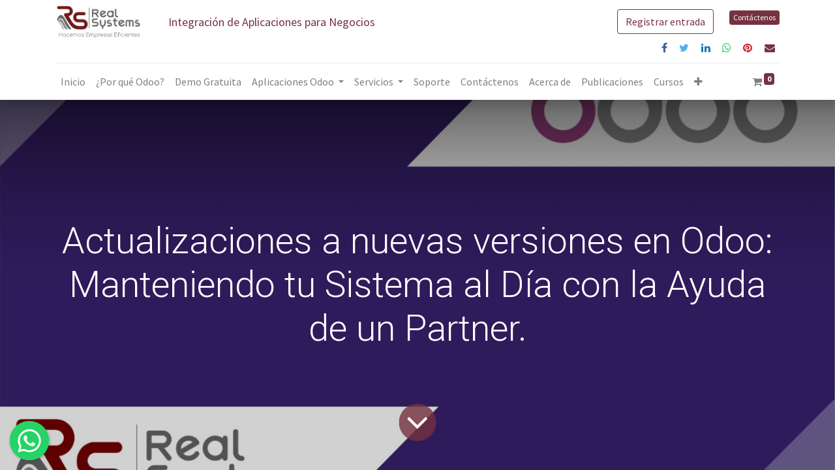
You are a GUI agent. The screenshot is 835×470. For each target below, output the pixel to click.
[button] (698, 82)
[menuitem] (73, 82)
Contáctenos (754, 17)
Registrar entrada (665, 21)
